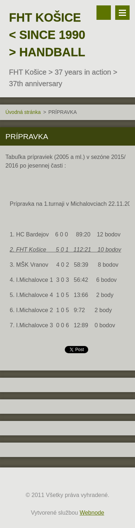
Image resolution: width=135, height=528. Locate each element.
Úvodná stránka (23, 112)
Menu (122, 12)
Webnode (92, 513)
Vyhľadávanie (103, 12)
